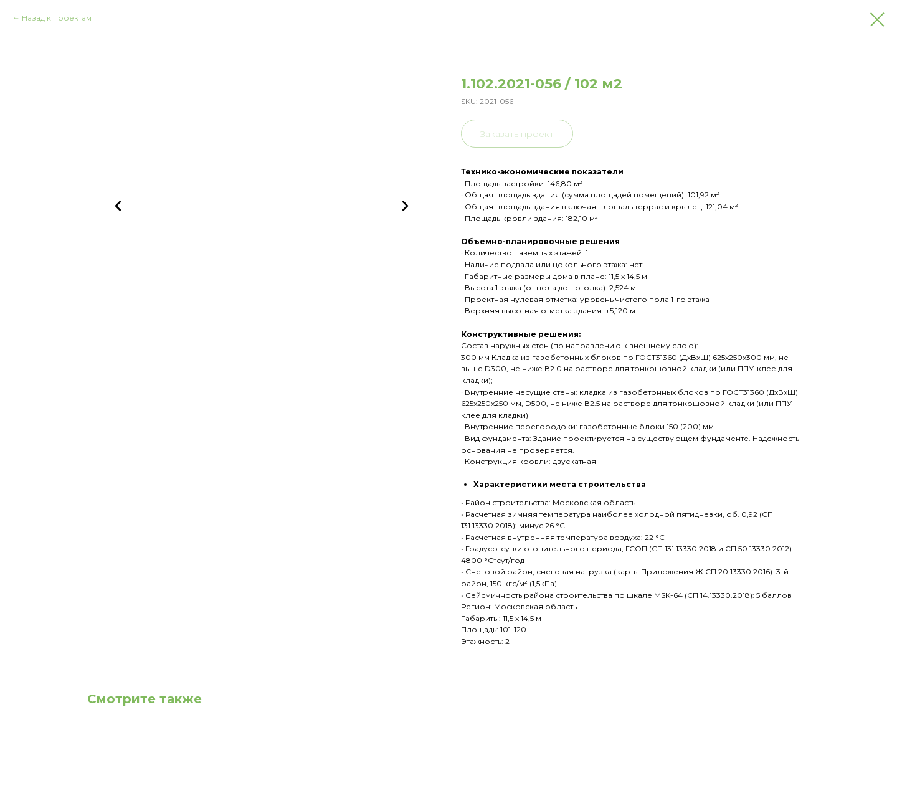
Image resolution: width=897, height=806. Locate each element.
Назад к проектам (57, 17)
